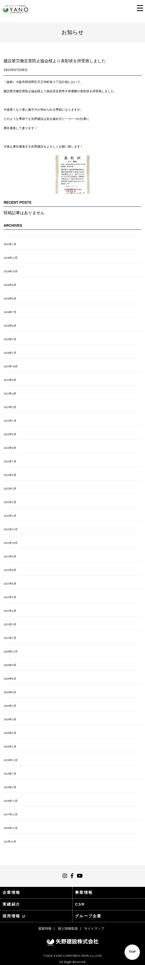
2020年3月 (10, 719)
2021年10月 (11, 542)
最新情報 (45, 928)
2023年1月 (10, 420)
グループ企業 (88, 916)
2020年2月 (10, 732)
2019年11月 (11, 760)
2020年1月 (10, 746)
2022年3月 (10, 488)
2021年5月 (10, 597)
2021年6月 (10, 583)
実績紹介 (11, 904)
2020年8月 (10, 678)
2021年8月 (10, 570)
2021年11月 (11, 529)
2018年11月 (11, 800)
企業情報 (11, 892)
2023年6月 (10, 379)
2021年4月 (10, 610)
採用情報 (14, 916)
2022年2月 (10, 502)
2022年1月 (10, 515)
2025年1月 (10, 244)
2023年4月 (10, 393)
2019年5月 (10, 787)
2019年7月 (10, 773)
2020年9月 (10, 665)
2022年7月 (10, 461)
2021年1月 (10, 637)
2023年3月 (10, 407)
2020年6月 (10, 692)
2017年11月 (11, 814)
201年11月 (10, 841)
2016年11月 (11, 827)
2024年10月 (11, 271)
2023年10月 (11, 366)
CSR (80, 904)
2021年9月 (10, 556)
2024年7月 (10, 312)
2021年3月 (10, 624)
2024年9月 (10, 284)
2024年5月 (10, 339)
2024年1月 (10, 352)
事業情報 (84, 892)
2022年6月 (10, 474)
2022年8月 (10, 447)
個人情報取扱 (68, 928)
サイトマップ (94, 928)
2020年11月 (11, 651)
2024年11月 (11, 257)
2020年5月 (10, 705)
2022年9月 (10, 434)
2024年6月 (10, 325)
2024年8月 (10, 298)
